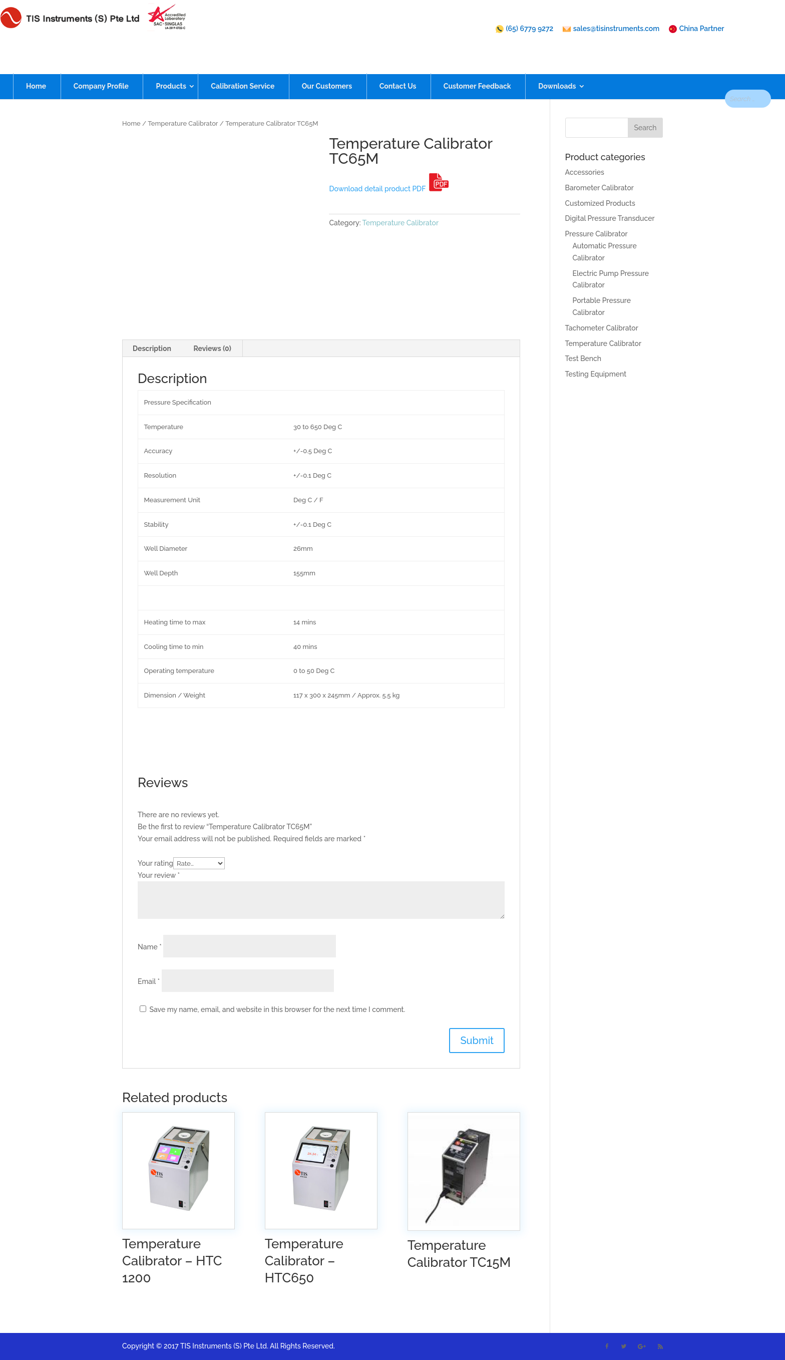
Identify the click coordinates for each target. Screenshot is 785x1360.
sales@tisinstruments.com (611, 29)
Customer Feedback (477, 69)
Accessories (584, 172)
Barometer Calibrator (599, 188)
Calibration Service (242, 69)
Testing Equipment (596, 374)
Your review (159, 875)
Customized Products (600, 203)
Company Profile (101, 69)
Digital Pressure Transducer (610, 218)
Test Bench (583, 359)
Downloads (557, 69)
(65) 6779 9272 (525, 29)
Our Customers (327, 69)
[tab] (152, 348)
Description (152, 349)
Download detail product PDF (389, 189)
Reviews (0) (212, 349)
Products (171, 69)
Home (36, 69)
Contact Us (398, 69)
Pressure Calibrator (596, 234)
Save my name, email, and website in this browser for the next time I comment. (278, 1009)
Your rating (155, 863)
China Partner (696, 29)
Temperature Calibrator (183, 123)
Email (149, 981)
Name (150, 947)
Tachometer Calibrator (601, 328)
